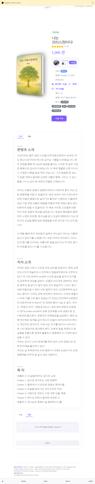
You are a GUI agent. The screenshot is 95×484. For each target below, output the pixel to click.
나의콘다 (90, 481)
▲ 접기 (47, 7)
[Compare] (54, 123)
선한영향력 (56, 106)
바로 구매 (59, 118)
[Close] (92, 3)
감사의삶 (71, 106)
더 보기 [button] (47, 443)
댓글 (29, 136)
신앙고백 (64, 102)
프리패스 (23, 481)
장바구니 (68, 481)
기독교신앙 (56, 110)
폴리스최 (65, 63)
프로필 (72, 62)
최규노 (63, 71)
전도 (64, 106)
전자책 (58, 84)
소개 (20, 136)
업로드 (46, 481)
